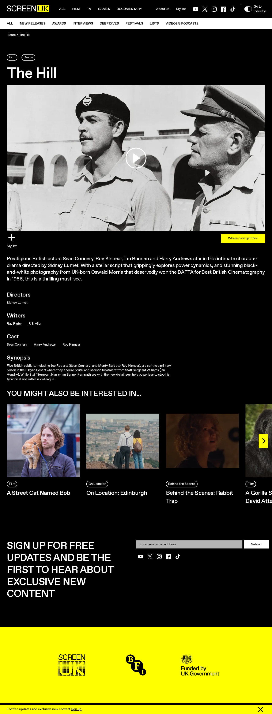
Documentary (129, 9)
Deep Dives (109, 23)
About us (162, 9)
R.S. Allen (35, 323)
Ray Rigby (14, 323)
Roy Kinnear (71, 344)
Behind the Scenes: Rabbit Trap (199, 497)
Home (11, 35)
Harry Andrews (45, 344)
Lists (154, 23)
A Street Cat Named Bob (38, 493)
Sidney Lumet (17, 303)
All (62, 9)
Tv (89, 9)
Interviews (83, 23)
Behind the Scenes (182, 484)
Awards (59, 23)
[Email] (189, 544)
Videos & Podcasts (182, 23)
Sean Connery (17, 344)
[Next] (263, 441)
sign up (76, 709)
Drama (28, 57)
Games (104, 9)
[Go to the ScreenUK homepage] (28, 9)
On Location (97, 484)
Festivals (134, 23)
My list (181, 9)
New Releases (32, 23)
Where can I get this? (243, 238)
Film (76, 9)
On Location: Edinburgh (116, 493)
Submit (256, 544)
